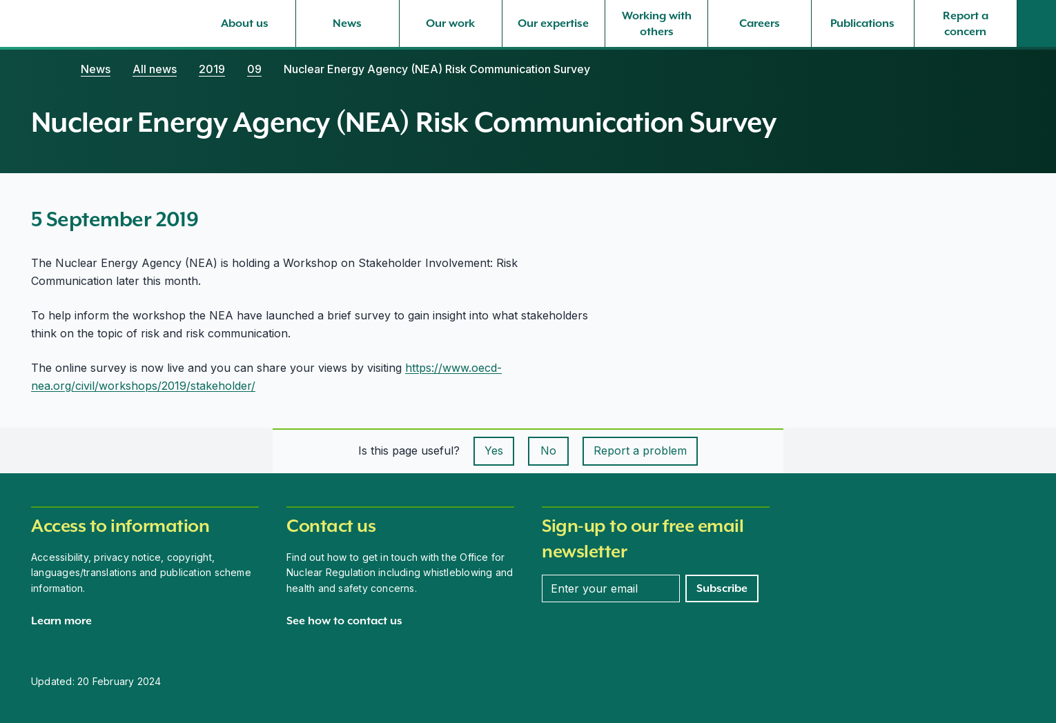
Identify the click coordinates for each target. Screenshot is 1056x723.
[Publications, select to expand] (863, 23)
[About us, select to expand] (244, 23)
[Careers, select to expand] (759, 23)
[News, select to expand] (347, 23)
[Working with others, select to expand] (656, 23)
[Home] (45, 69)
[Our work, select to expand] (451, 23)
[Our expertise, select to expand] (553, 23)
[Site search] (1036, 23)
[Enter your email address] (611, 588)
